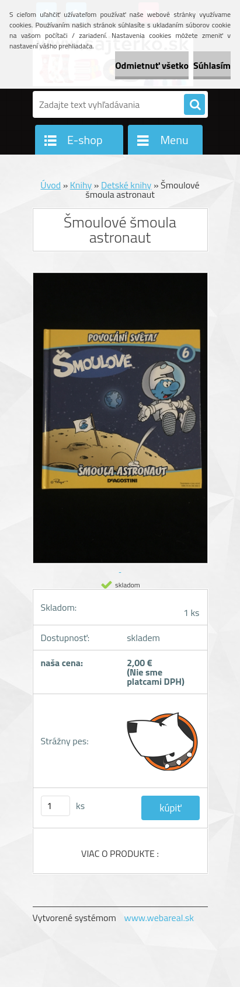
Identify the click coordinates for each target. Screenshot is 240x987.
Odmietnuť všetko (152, 65)
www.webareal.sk (159, 918)
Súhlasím (212, 65)
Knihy (81, 185)
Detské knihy (126, 185)
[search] (194, 105)
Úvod (50, 185)
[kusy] (55, 806)
